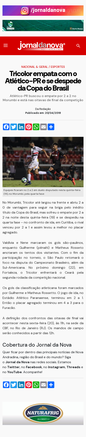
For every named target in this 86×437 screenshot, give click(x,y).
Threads (74, 367)
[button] (5, 46)
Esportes (58, 67)
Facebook (34, 367)
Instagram (56, 367)
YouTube (14, 372)
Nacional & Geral (34, 67)
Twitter (13, 367)
